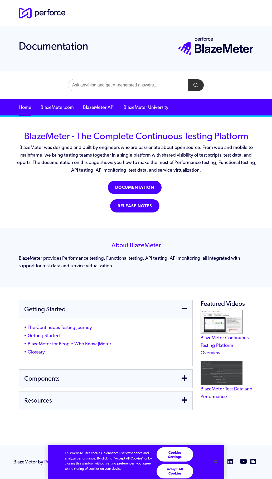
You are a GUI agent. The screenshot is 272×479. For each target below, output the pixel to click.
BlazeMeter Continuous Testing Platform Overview (225, 336)
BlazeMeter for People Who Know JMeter (69, 343)
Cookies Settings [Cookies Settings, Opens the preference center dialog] (175, 455)
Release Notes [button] (135, 205)
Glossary (36, 352)
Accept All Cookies (175, 471)
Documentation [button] (134, 187)
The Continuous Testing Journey (60, 327)
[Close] (216, 461)
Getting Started (44, 335)
